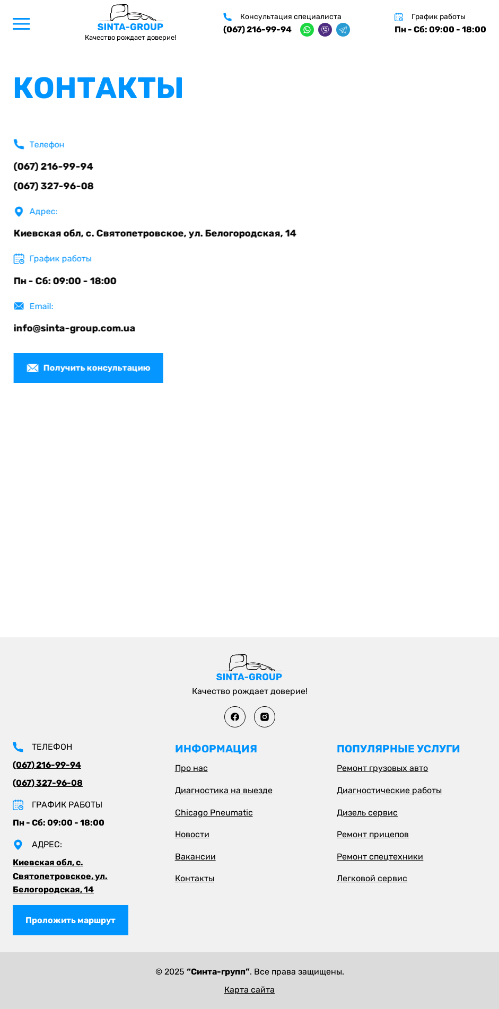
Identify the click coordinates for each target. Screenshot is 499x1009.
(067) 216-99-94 (257, 29)
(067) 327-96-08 (55, 186)
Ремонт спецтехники (380, 857)
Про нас (191, 768)
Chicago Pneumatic (214, 813)
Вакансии (195, 857)
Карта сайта (249, 990)
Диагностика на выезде (224, 790)
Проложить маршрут (70, 920)
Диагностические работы (389, 790)
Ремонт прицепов (373, 834)
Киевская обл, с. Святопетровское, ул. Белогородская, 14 (156, 233)
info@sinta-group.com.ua (76, 328)
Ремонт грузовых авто (382, 768)
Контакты (194, 878)
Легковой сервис (372, 878)
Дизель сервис (367, 813)
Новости (192, 834)
